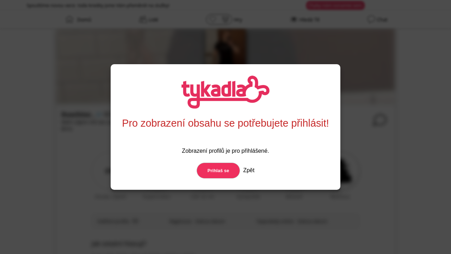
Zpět (248, 170)
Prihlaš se (218, 170)
